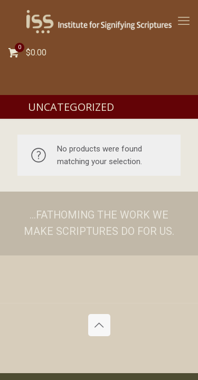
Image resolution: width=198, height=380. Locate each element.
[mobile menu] (184, 21)
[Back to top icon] (99, 325)
